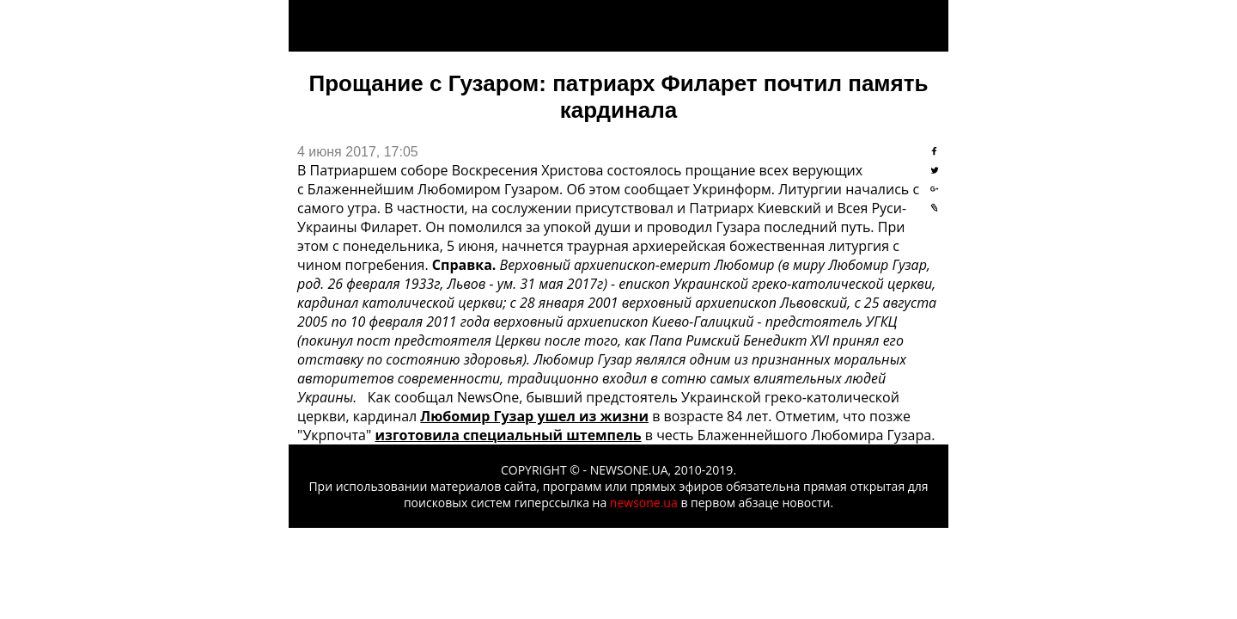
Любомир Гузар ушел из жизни (534, 416)
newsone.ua (644, 502)
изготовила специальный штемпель (508, 435)
